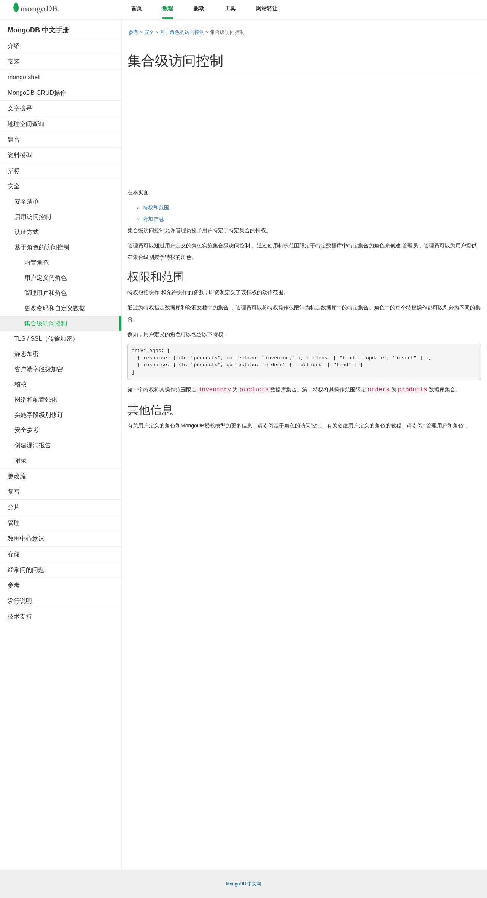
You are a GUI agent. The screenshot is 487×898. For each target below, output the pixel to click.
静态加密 (23, 354)
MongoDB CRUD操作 (37, 92)
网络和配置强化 (32, 399)
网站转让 (266, 8)
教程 (167, 8)
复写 (14, 491)
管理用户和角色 (37, 293)
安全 (14, 186)
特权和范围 (156, 207)
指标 (14, 170)
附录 (17, 460)
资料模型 (20, 155)
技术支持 (20, 616)
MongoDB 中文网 (243, 884)
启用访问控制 (29, 217)
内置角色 (28, 262)
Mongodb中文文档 (41, 9)
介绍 (14, 46)
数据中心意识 (26, 538)
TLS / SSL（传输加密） (43, 338)
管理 (14, 523)
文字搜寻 (20, 108)
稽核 (17, 384)
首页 (136, 8)
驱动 (199, 8)
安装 (14, 61)
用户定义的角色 (37, 277)
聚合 (14, 139)
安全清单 (23, 201)
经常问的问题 (26, 569)
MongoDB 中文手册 (38, 30)
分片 (14, 507)
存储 (14, 554)
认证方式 (23, 232)
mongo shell (24, 77)
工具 (230, 8)
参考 (14, 585)
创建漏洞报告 (29, 445)
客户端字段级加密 (35, 369)
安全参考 (23, 430)
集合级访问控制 (37, 323)
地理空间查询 (26, 124)
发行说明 (20, 601)
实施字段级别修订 (35, 415)
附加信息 (153, 219)
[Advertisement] (65, 742)
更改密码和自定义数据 (46, 308)
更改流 (17, 476)
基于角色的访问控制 (38, 247)
